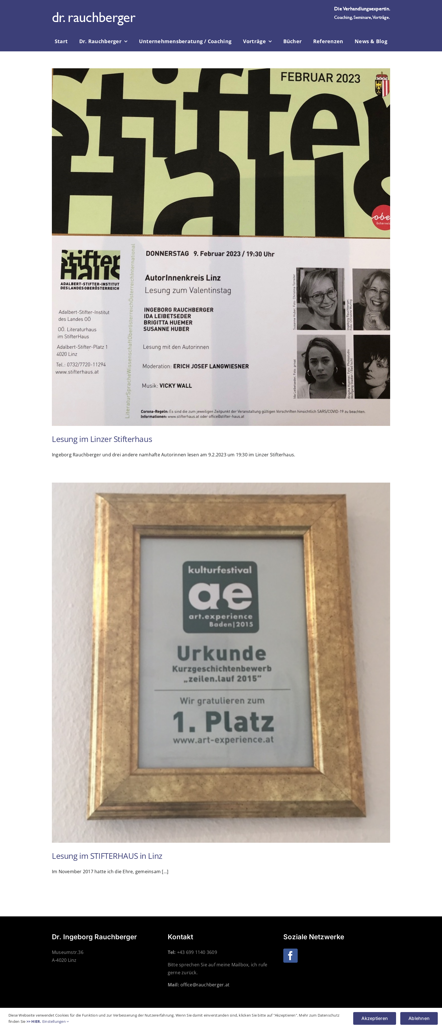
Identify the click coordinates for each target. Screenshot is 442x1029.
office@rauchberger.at (204, 985)
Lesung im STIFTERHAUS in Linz (107, 855)
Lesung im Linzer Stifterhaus (102, 439)
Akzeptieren (374, 1018)
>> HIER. (33, 1021)
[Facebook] (290, 956)
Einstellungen (55, 1021)
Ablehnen (419, 1018)
